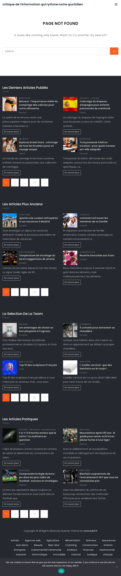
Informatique (39, 554)
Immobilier (59, 554)
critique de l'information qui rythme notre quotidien (43, 4)
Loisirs (95, 98)
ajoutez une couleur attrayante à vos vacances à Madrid (38, 219)
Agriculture (53, 540)
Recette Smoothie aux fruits (97, 255)
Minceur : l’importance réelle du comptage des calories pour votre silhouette (38, 105)
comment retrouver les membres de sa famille (94, 219)
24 (34, 514)
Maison (23, 324)
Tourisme (24, 215)
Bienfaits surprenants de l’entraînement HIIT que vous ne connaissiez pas (99, 477)
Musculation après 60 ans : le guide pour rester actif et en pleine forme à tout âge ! (97, 436)
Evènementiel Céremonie (46, 549)
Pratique (34, 430)
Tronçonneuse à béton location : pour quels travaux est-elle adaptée (97, 146)
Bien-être (24, 98)
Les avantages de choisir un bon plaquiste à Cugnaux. (36, 329)
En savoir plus (11, 131)
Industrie (21, 554)
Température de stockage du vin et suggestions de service (37, 257)
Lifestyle (85, 215)
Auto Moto (22, 545)
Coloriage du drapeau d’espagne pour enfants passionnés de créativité (95, 105)
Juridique (92, 554)
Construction (90, 545)
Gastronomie (27, 252)
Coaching (71, 545)
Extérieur (85, 139)
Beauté (38, 545)
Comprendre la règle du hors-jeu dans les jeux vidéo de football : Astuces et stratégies (38, 477)
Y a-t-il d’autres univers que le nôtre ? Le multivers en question (37, 436)
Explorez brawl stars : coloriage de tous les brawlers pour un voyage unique (38, 146)
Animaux (91, 540)
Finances (88, 549)
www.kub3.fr (90, 531)
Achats (15, 540)
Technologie (48, 430)
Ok (61, 571)
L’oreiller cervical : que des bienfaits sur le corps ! (96, 366)
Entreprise (20, 549)
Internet (76, 554)
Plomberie (86, 324)
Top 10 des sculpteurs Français (38, 365)
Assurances (108, 540)
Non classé (26, 362)
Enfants (84, 98)
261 (34, 182)
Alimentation (87, 252)
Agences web (33, 540)
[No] (116, 567)
